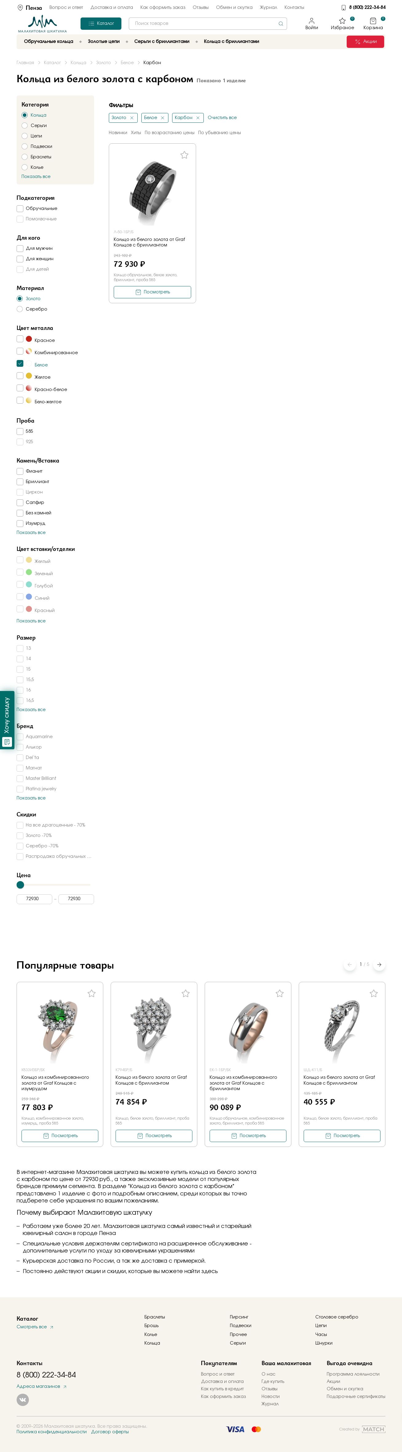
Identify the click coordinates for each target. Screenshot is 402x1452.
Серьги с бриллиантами (161, 42)
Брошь (151, 1326)
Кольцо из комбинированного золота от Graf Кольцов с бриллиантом (243, 1083)
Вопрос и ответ (66, 8)
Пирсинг (239, 1317)
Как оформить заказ (162, 8)
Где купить (273, 1382)
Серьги (238, 1343)
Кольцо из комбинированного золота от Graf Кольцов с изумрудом (55, 1083)
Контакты (294, 8)
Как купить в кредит (222, 1389)
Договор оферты (110, 1432)
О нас (268, 1374)
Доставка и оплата (111, 8)
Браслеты (154, 1317)
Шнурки (324, 1343)
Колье (150, 1335)
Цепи (321, 1326)
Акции (333, 1382)
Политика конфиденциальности (52, 1432)
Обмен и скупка (234, 8)
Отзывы (201, 8)
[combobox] (208, 23)
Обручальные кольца (48, 42)
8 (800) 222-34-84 (367, 8)
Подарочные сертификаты (356, 1397)
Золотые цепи (104, 42)
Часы (321, 1335)
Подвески (240, 1326)
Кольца (152, 1343)
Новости (271, 1397)
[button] (379, 964)
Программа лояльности (353, 1374)
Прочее (238, 1335)
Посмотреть (157, 292)
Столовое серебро (336, 1317)
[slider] (20, 885)
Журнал (268, 8)
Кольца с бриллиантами (231, 42)
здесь (209, 1271)
